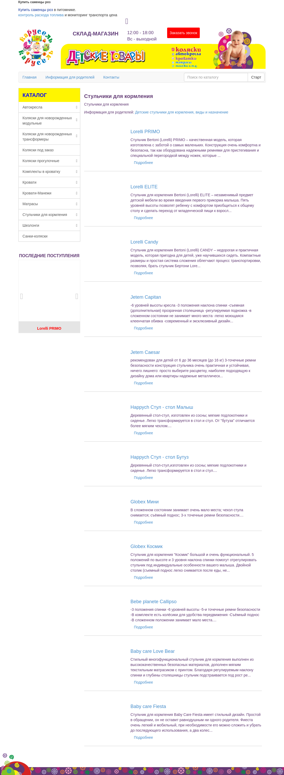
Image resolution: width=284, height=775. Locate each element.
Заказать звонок (183, 33)
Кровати (50, 182)
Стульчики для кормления (50, 215)
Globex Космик (147, 546)
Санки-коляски (35, 236)
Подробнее (143, 163)
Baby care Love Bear (153, 651)
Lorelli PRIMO (49, 328)
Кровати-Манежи (50, 193)
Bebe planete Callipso (154, 601)
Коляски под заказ (38, 150)
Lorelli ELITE (144, 186)
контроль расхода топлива (41, 15)
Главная (30, 77)
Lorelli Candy (144, 242)
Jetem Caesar (145, 352)
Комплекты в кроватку (50, 171)
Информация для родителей (70, 77)
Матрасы (50, 204)
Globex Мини (145, 501)
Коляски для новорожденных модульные (50, 120)
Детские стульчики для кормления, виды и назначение (181, 112)
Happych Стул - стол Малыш (162, 407)
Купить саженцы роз (35, 10)
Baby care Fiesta (148, 706)
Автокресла (50, 107)
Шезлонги (50, 225)
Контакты (111, 77)
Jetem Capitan (146, 297)
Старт (256, 77)
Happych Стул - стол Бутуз (160, 457)
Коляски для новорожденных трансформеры (50, 136)
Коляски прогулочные (50, 161)
